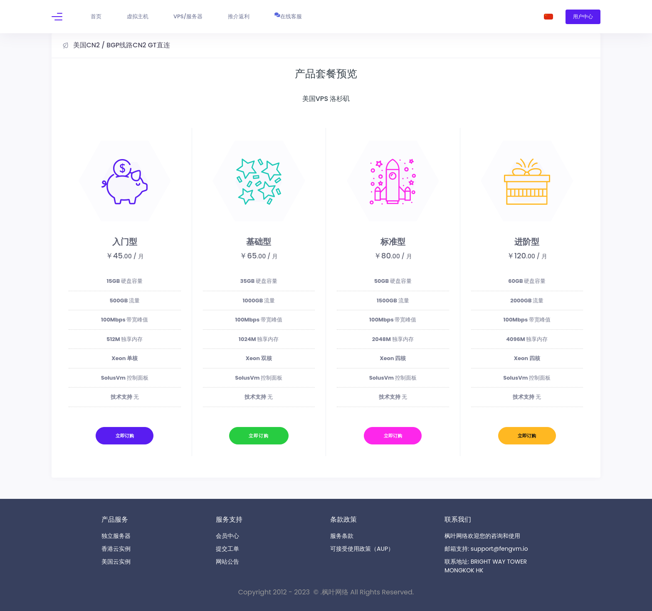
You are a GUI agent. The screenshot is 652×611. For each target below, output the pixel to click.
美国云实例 (116, 561)
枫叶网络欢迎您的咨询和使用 (482, 536)
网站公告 (227, 561)
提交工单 (227, 549)
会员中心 (227, 536)
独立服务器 (116, 536)
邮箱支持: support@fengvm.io (486, 549)
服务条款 (341, 536)
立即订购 (125, 435)
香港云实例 (116, 549)
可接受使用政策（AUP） (362, 549)
